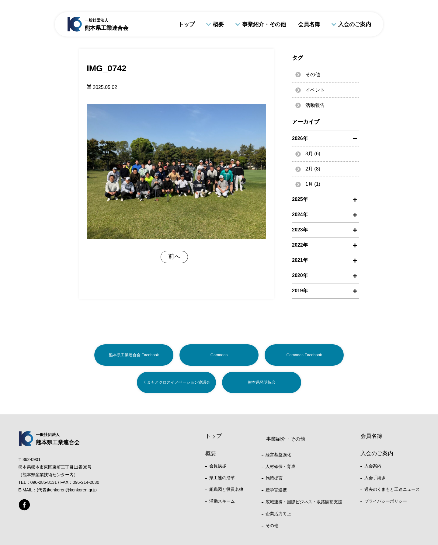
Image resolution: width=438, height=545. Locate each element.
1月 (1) (312, 184)
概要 (218, 24)
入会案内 (372, 465)
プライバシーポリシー (385, 501)
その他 (312, 74)
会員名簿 (309, 24)
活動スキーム (222, 501)
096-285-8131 (43, 482)
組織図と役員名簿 (226, 489)
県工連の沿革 (222, 477)
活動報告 (315, 105)
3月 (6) (312, 153)
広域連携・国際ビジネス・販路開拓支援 (304, 501)
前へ (174, 256)
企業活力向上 (278, 513)
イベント (315, 90)
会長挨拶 (217, 465)
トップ (186, 24)
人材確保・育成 (280, 466)
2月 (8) (312, 168)
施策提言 (274, 478)
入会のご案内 (354, 24)
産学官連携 (276, 489)
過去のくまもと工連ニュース (392, 489)
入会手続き (375, 477)
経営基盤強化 (278, 454)
